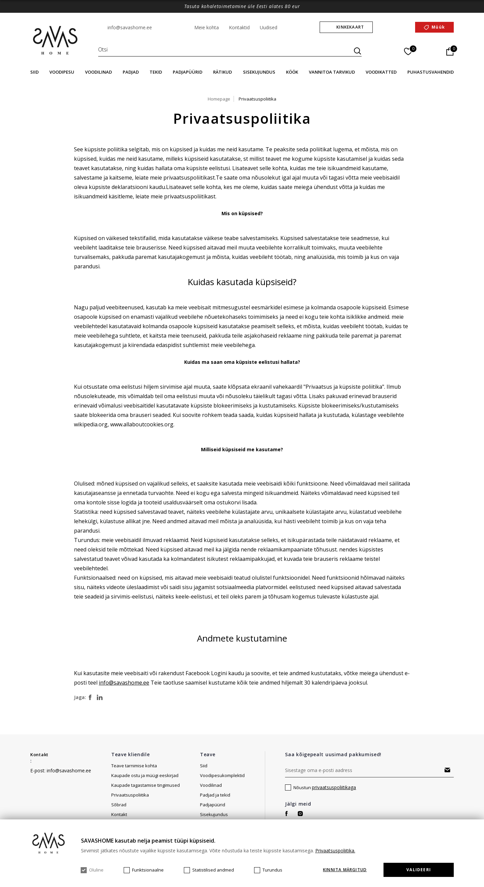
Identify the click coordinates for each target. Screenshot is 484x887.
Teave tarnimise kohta (134, 766)
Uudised (268, 27)
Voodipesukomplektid (222, 775)
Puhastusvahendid (430, 72)
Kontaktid (239, 27)
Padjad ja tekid (215, 795)
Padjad (131, 72)
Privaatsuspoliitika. (335, 850)
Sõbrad (118, 805)
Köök (292, 72)
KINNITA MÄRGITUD (345, 870)
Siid (34, 72)
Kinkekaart (350, 27)
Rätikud (222, 72)
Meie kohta (206, 27)
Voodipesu (61, 72)
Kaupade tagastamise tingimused (145, 785)
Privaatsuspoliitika (257, 99)
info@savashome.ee (130, 27)
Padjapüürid (187, 72)
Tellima (447, 770)
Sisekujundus (259, 72)
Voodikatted (381, 72)
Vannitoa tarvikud (332, 72)
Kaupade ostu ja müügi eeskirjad (144, 775)
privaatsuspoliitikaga (334, 787)
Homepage (219, 99)
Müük (438, 27)
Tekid (156, 72)
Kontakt (39, 754)
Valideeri (418, 870)
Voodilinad (98, 72)
